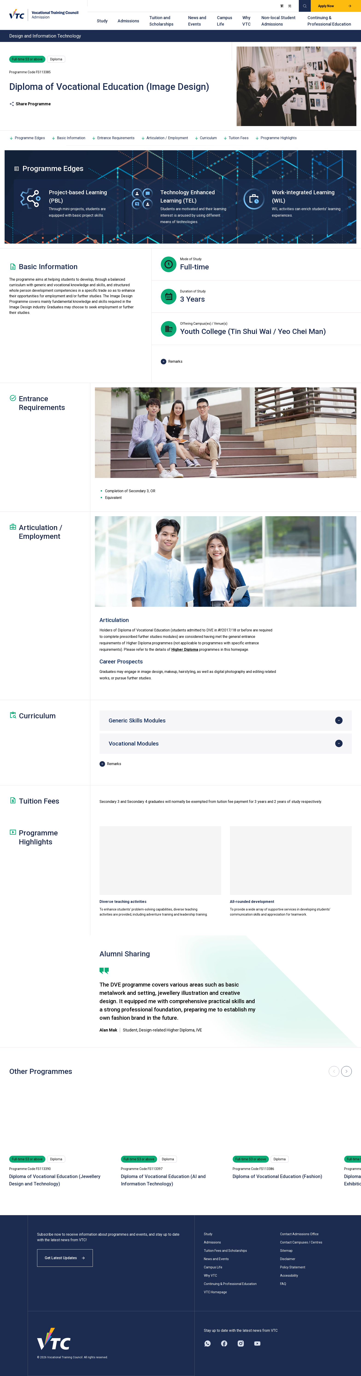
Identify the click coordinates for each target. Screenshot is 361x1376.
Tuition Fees (236, 138)
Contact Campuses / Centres (301, 1242)
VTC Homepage (215, 1292)
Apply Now (335, 6)
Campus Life (224, 21)
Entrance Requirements (113, 138)
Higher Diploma (184, 649)
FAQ (283, 1284)
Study (102, 20)
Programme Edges (27, 138)
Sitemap (286, 1250)
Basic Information (68, 138)
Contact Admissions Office (299, 1234)
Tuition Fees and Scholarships (225, 1250)
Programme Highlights (276, 138)
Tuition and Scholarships (161, 21)
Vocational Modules (134, 743)
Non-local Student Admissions (278, 21)
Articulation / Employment (164, 138)
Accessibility (289, 1275)
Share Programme (30, 104)
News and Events (197, 21)
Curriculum (205, 138)
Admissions (128, 20)
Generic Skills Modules (137, 720)
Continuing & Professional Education (329, 21)
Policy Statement (292, 1267)
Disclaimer (287, 1259)
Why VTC (246, 21)
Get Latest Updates (65, 1258)
